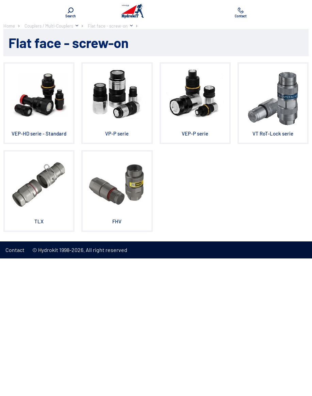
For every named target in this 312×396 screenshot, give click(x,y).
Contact (14, 250)
